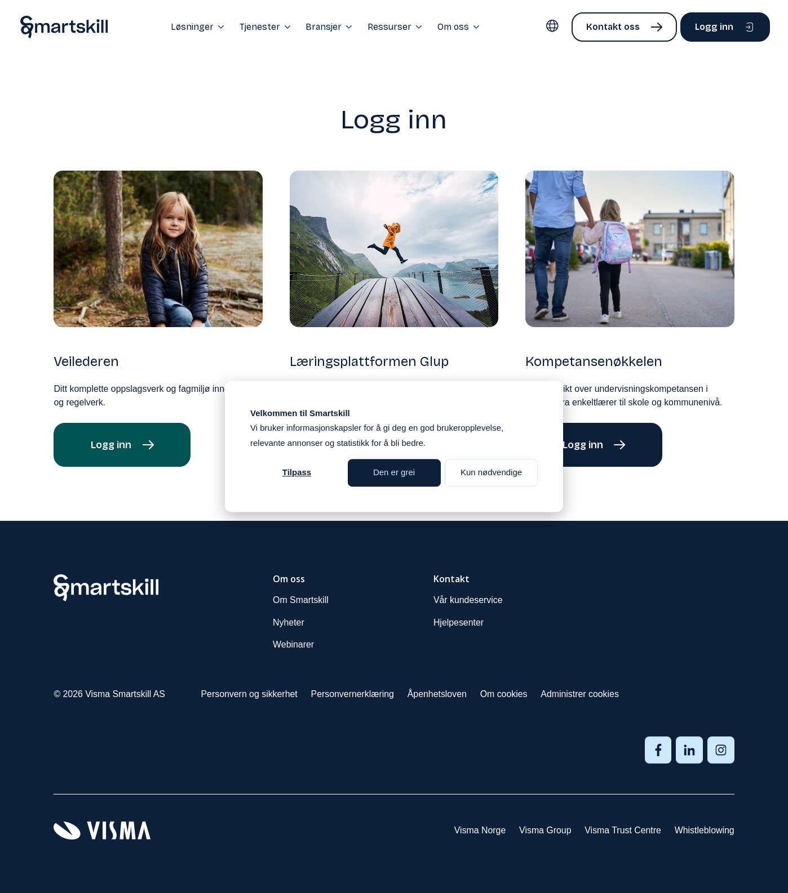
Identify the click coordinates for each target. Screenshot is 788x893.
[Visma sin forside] (102, 830)
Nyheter (288, 622)
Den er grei (394, 472)
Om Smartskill (301, 600)
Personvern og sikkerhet (249, 694)
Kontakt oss (613, 26)
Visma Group (545, 830)
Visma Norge (480, 830)
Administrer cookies (580, 694)
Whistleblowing (704, 830)
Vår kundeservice (468, 600)
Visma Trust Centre (623, 830)
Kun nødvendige (491, 472)
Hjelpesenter (458, 622)
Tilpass (296, 472)
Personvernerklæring (352, 694)
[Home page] (64, 27)
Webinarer (293, 644)
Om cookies (504, 694)
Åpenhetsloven (437, 694)
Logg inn (714, 26)
